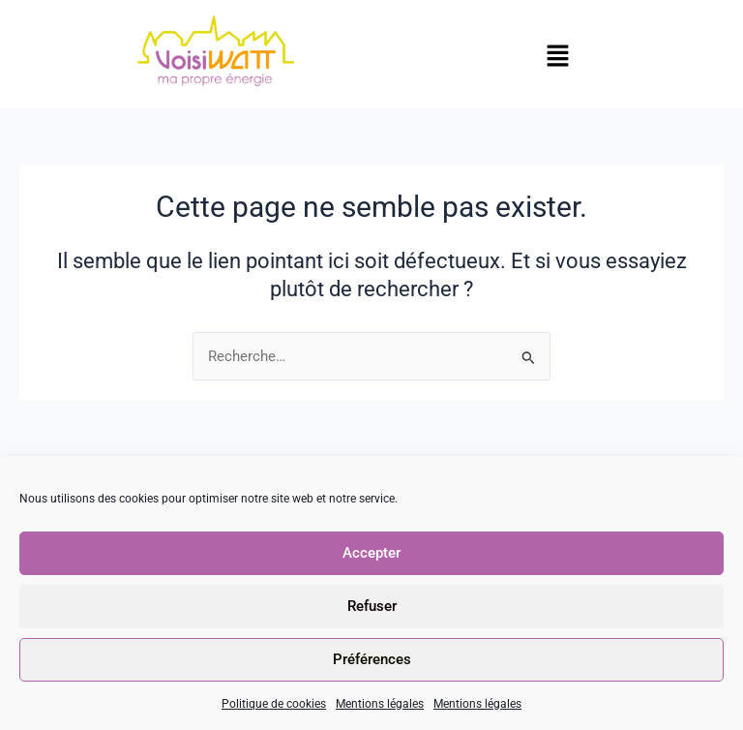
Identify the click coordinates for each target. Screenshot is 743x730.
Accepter (371, 553)
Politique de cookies (274, 704)
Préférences (372, 659)
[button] (557, 57)
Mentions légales (380, 704)
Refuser (372, 606)
